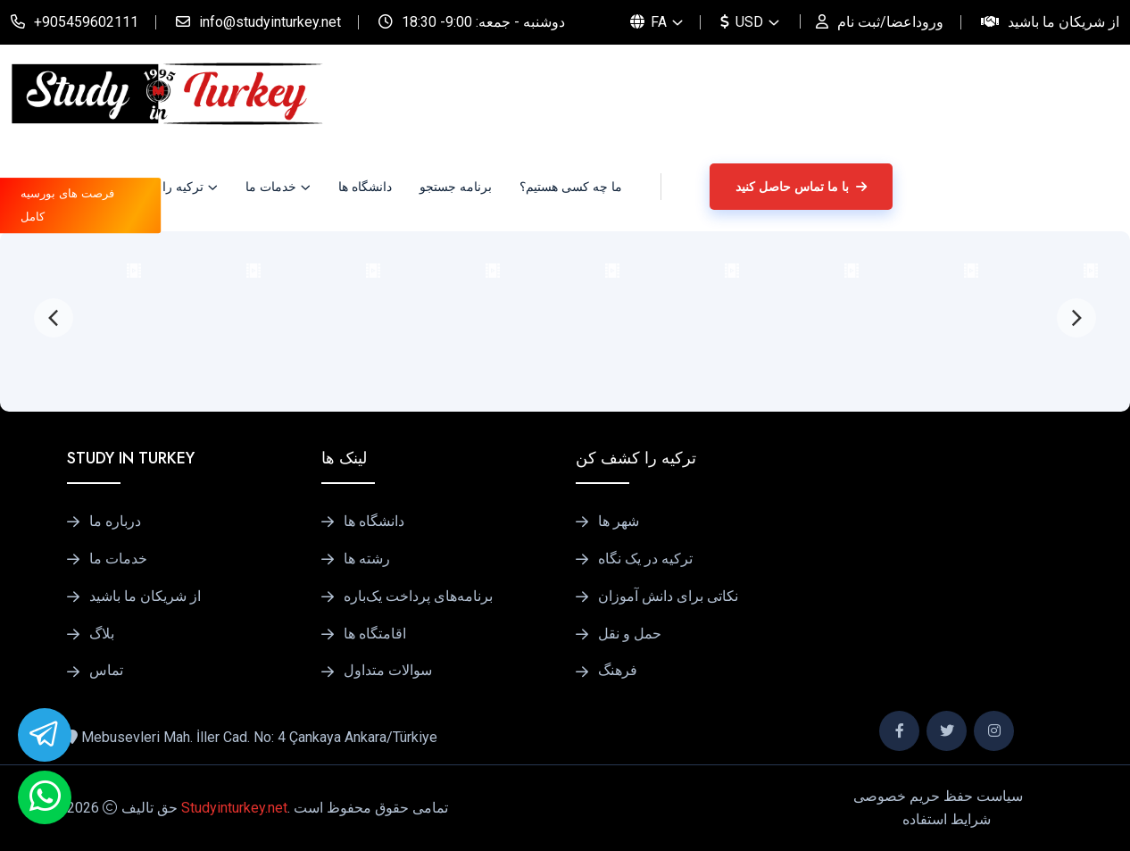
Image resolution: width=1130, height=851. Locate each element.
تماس (106, 671)
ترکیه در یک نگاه (645, 559)
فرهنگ (617, 671)
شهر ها (618, 521)
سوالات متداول (388, 671)
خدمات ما (270, 187)
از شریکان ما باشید (1063, 21)
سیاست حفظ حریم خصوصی (938, 796)
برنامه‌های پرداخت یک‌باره (418, 596)
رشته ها (367, 559)
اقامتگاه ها (375, 634)
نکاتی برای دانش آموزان (668, 596)
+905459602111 (86, 21)
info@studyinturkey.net (270, 21)
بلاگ (101, 634)
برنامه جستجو (456, 187)
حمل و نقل (629, 634)
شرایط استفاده (946, 819)
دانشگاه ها (365, 187)
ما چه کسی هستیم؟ (570, 187)
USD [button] (741, 21)
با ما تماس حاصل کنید (801, 187)
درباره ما (115, 521)
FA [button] (648, 21)
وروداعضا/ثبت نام (890, 21)
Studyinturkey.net (234, 807)
